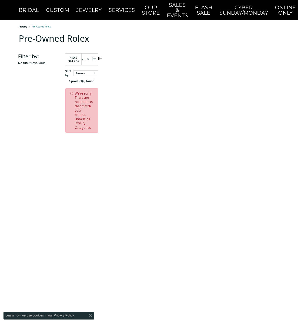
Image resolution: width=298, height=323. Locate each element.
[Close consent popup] (90, 315)
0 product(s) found (172, 74)
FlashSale (176, 8)
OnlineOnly (241, 8)
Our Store (134, 8)
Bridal (38, 8)
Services (112, 8)
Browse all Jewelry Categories (185, 86)
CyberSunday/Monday (208, 8)
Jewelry (86, 8)
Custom (61, 8)
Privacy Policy (64, 315)
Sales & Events (155, 8)
